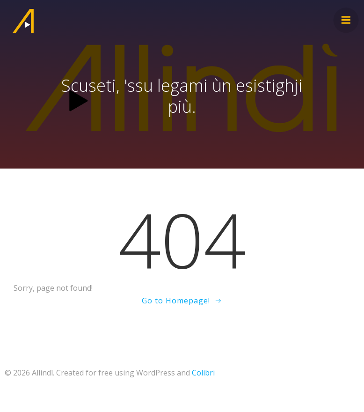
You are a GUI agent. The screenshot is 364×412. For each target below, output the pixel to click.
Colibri (203, 373)
